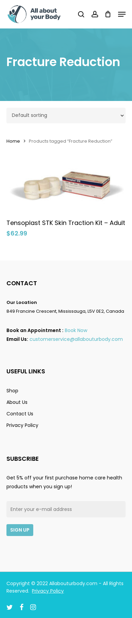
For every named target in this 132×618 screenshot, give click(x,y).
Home (13, 141)
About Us (16, 402)
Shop (12, 390)
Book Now (76, 330)
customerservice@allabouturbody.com (76, 339)
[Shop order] (65, 115)
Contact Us (19, 413)
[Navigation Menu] (122, 14)
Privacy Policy (22, 425)
